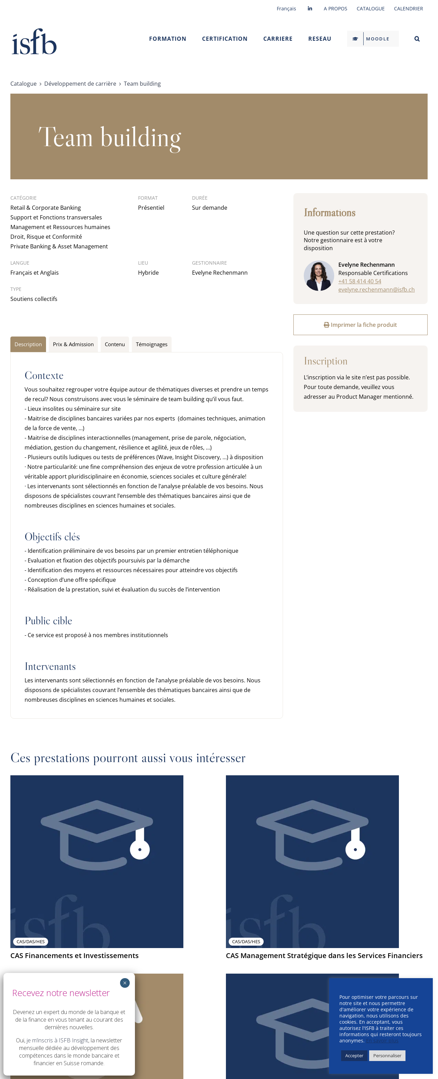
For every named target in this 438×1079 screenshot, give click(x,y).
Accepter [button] (354, 1055)
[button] (417, 39)
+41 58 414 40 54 (359, 281)
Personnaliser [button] (387, 1055)
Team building (142, 83)
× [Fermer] (125, 983)
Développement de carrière (80, 83)
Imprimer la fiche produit (360, 325)
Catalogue (23, 83)
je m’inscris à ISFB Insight (57, 1040)
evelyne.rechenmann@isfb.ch (376, 289)
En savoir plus (382, 1040)
